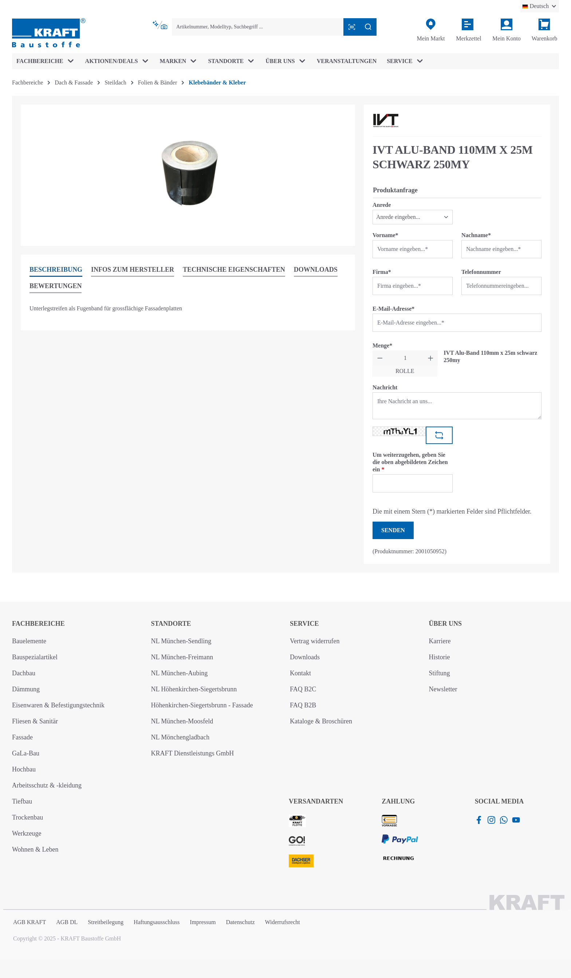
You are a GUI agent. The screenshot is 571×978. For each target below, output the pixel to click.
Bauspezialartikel (35, 657)
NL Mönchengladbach (180, 737)
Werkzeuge (27, 833)
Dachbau (23, 673)
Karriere (440, 641)
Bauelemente (29, 641)
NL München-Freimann (182, 657)
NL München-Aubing (179, 673)
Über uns (445, 623)
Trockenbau (27, 817)
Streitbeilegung (105, 922)
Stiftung (439, 673)
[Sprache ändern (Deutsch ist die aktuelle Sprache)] (539, 6)
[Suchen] (368, 27)
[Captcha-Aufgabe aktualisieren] (439, 435)
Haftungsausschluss (157, 922)
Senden (393, 530)
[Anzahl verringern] (380, 358)
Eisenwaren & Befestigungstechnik (58, 705)
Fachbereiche (38, 623)
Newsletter (443, 689)
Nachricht (385, 387)
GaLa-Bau (25, 753)
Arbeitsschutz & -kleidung (47, 785)
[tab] (55, 270)
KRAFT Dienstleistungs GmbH (192, 753)
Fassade (22, 737)
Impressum (203, 922)
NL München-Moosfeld (182, 721)
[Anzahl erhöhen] (430, 358)
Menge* (382, 345)
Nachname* (476, 235)
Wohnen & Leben (35, 849)
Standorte (171, 623)
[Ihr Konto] (506, 30)
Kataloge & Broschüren (321, 721)
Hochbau (24, 769)
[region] (188, 175)
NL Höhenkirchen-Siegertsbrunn (194, 689)
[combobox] (258, 27)
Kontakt (300, 673)
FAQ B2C (303, 689)
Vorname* (385, 235)
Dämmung (26, 689)
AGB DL (67, 922)
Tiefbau (22, 801)
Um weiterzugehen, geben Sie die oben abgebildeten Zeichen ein (410, 462)
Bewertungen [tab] (55, 286)
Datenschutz (240, 922)
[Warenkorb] (544, 30)
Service (304, 623)
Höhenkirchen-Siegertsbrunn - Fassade (202, 705)
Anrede (382, 205)
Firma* (382, 272)
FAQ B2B (303, 705)
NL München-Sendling (181, 641)
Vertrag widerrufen (314, 641)
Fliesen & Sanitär (35, 721)
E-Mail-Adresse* (393, 309)
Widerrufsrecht (282, 922)
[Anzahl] (405, 358)
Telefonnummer (481, 272)
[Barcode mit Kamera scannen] (351, 27)
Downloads (305, 657)
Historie (439, 657)
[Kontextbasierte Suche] (160, 25)
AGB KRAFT (29, 922)
